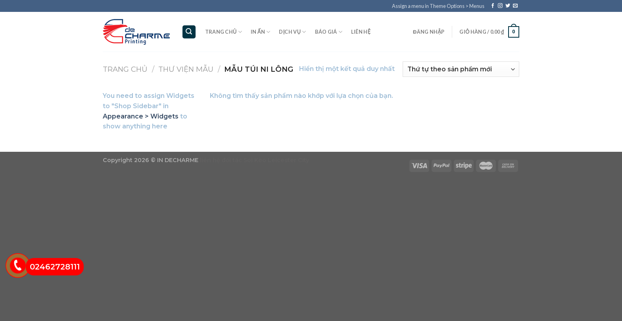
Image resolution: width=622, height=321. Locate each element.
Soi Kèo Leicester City (276, 160)
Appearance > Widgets (141, 116)
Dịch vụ (292, 32)
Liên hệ (361, 32)
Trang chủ (223, 32)
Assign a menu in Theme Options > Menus (438, 6)
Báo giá (328, 32)
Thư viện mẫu (185, 69)
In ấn (260, 32)
